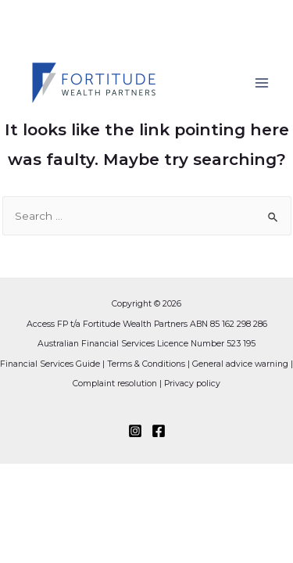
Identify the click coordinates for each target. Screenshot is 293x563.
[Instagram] (135, 431)
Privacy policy (192, 383)
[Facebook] (159, 431)
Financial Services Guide (50, 364)
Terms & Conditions (146, 364)
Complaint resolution (115, 383)
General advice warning (240, 364)
